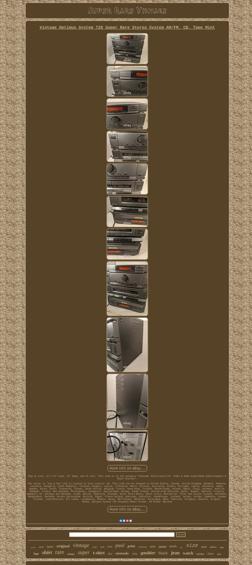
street (41, 547)
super (84, 552)
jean (175, 552)
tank (102, 547)
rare (59, 552)
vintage (81, 545)
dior (110, 553)
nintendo (122, 553)
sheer (210, 553)
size (192, 545)
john (219, 554)
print (131, 546)
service (200, 554)
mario (204, 547)
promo (33, 547)
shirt (47, 552)
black (163, 553)
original (63, 546)
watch (188, 553)
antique (71, 554)
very (135, 553)
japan (50, 546)
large (222, 547)
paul (119, 545)
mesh (172, 546)
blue (181, 547)
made (94, 547)
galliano (213, 547)
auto (153, 546)
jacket (162, 546)
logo (36, 553)
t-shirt (99, 552)
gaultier (148, 552)
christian (142, 547)
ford (110, 546)
